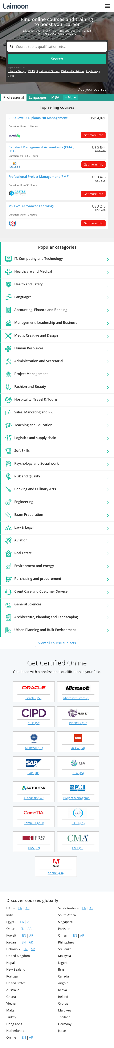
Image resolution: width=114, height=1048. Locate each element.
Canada (63, 976)
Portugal (12, 976)
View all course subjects (57, 643)
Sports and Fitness (48, 71)
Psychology (93, 71)
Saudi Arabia (67, 908)
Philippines (66, 942)
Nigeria (63, 962)
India (9, 915)
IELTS (31, 71)
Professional (13, 97)
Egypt (10, 922)
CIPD (11, 76)
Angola (63, 983)
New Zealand (15, 969)
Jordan (11, 942)
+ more (70, 97)
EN (20, 908)
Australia (12, 990)
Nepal (10, 962)
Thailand (64, 1017)
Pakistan (64, 928)
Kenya (62, 990)
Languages (38, 97)
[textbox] (57, 46)
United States (15, 983)
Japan (62, 1030)
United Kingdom (18, 956)
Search (57, 58)
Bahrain (12, 949)
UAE (9, 908)
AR (27, 908)
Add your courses (94, 89)
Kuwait (11, 935)
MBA (55, 97)
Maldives (64, 1010)
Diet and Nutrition (72, 71)
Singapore (65, 922)
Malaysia (64, 956)
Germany (65, 1024)
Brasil (62, 969)
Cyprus (63, 1003)
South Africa (67, 915)
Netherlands (15, 1030)
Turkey (11, 1017)
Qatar (10, 928)
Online (11, 1037)
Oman (62, 935)
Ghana (11, 996)
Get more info (93, 135)
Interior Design (17, 71)
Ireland (63, 996)
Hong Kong (14, 1024)
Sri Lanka (64, 949)
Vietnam (12, 1003)
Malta (10, 1010)
